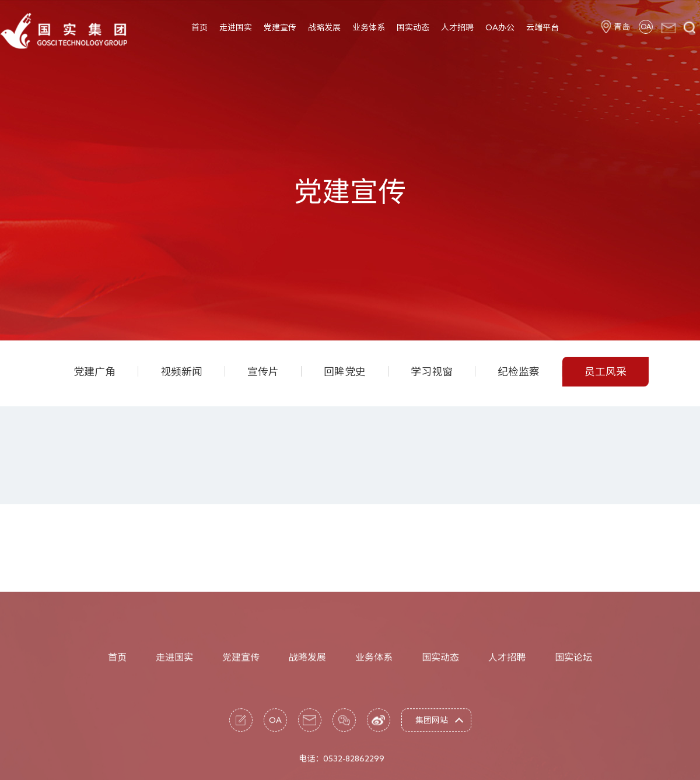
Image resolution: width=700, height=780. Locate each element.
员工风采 (605, 371)
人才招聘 (457, 27)
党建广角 (95, 371)
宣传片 (263, 371)
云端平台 (542, 27)
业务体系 (368, 27)
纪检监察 (519, 371)
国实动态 (413, 27)
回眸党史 (345, 371)
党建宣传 (280, 27)
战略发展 (324, 27)
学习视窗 (432, 371)
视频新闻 (181, 371)
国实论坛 (573, 695)
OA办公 (499, 27)
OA (645, 26)
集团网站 (431, 758)
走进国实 (235, 27)
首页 (199, 27)
